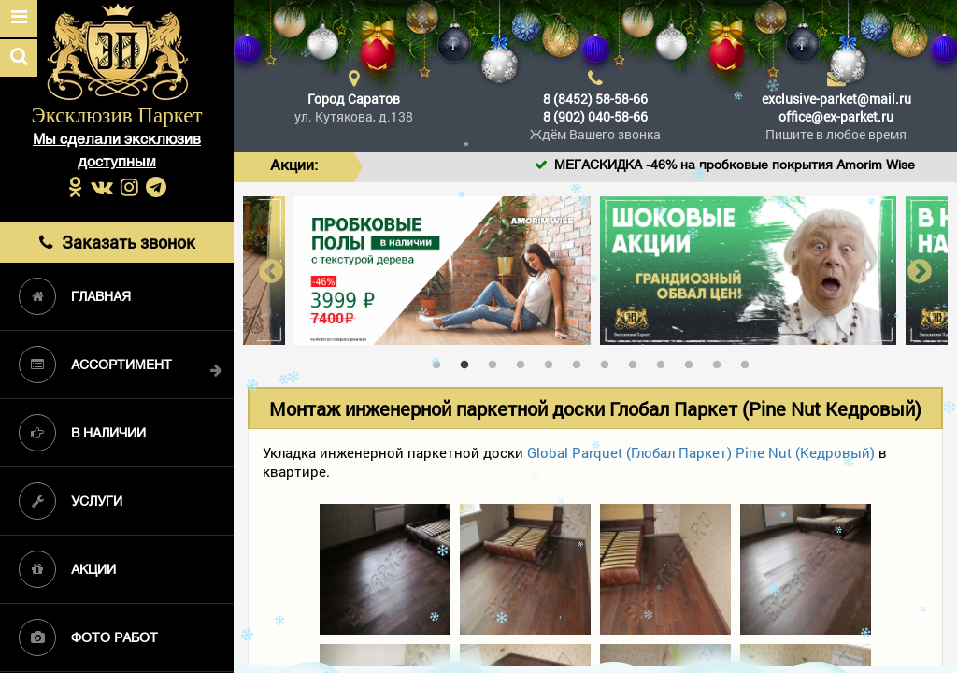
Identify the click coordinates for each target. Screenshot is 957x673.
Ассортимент (95, 364)
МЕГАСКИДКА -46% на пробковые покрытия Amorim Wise (763, 166)
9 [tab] (665, 360)
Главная (75, 296)
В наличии (82, 432)
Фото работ (88, 637)
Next (920, 270)
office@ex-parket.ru (835, 116)
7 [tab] (609, 360)
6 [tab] (581, 360)
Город (353, 98)
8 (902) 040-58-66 (595, 116)
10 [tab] (693, 360)
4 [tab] (525, 360)
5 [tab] (553, 360)
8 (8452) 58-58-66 (595, 98)
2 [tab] (469, 360)
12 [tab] (749, 360)
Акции (67, 569)
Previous (271, 270)
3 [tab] (497, 360)
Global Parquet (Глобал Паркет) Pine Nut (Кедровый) (701, 452)
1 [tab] (441, 360)
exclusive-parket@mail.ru (836, 98)
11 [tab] (721, 360)
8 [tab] (637, 360)
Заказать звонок (117, 242)
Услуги (70, 501)
